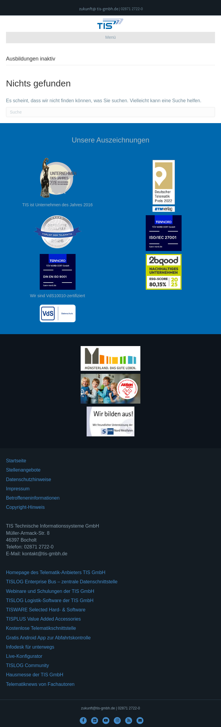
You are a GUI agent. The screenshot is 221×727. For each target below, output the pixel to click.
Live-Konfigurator (24, 656)
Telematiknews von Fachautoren (40, 684)
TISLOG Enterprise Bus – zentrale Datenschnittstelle (62, 581)
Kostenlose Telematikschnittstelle (41, 628)
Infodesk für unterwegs (30, 647)
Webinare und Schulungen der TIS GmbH (50, 591)
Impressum (18, 488)
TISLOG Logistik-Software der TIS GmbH (49, 600)
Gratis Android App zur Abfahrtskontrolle (48, 637)
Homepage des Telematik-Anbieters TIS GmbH (55, 572)
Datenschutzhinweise (28, 479)
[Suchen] (110, 112)
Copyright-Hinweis (25, 507)
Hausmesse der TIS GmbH (34, 674)
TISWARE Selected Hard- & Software (45, 609)
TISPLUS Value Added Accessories (43, 618)
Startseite (16, 460)
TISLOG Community (27, 665)
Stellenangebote (23, 469)
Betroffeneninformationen (32, 497)
